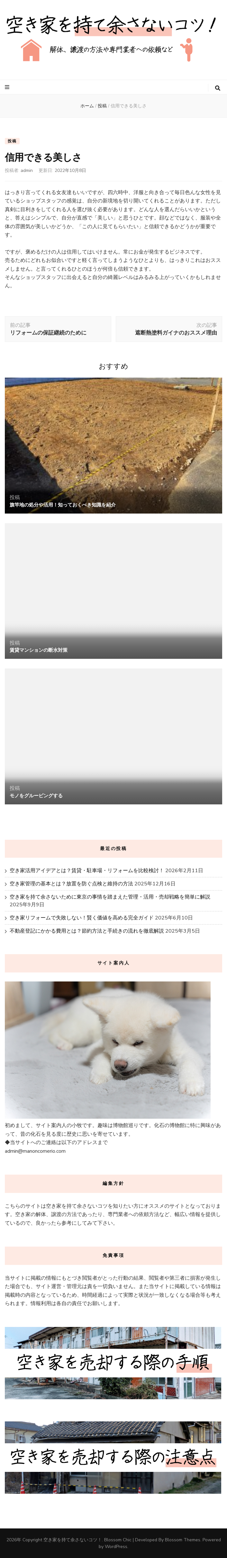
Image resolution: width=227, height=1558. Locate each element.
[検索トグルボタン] (217, 88)
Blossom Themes (182, 1540)
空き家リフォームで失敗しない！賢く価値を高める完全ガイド (82, 917)
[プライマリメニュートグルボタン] (8, 87)
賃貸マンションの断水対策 (39, 650)
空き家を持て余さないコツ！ (72, 1540)
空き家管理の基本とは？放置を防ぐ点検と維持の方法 (71, 883)
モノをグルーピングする (36, 796)
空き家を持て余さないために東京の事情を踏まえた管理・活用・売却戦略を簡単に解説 (110, 896)
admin (27, 170)
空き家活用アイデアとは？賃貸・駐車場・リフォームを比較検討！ (87, 870)
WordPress (116, 1547)
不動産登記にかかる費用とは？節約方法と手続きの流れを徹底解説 (87, 931)
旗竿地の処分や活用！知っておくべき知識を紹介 (63, 505)
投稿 (12, 141)
